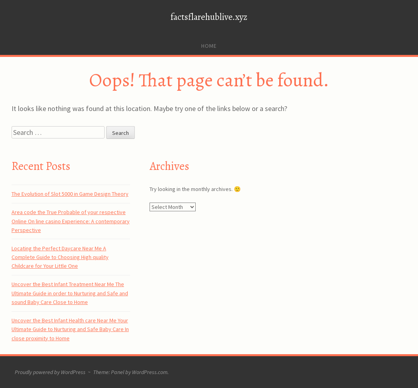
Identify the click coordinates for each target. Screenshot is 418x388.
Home (209, 45)
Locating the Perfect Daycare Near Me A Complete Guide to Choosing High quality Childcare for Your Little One (60, 257)
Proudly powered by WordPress (50, 372)
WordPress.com (149, 372)
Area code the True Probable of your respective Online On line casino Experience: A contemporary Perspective (71, 221)
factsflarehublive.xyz (209, 17)
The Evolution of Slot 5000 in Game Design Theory (70, 193)
